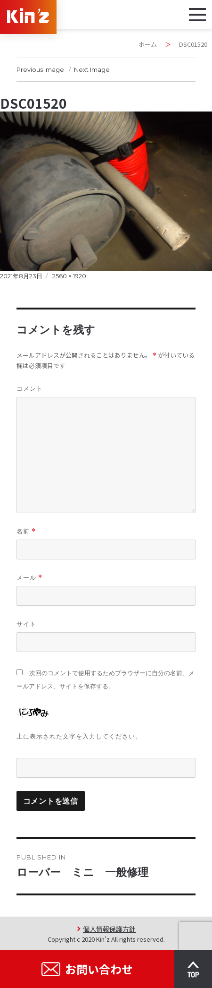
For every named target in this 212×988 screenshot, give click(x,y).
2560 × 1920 (69, 276)
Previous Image (40, 69)
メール (29, 578)
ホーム (148, 44)
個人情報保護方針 (109, 929)
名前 (26, 531)
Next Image (92, 69)
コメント (29, 388)
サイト (26, 623)
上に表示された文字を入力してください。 (79, 736)
